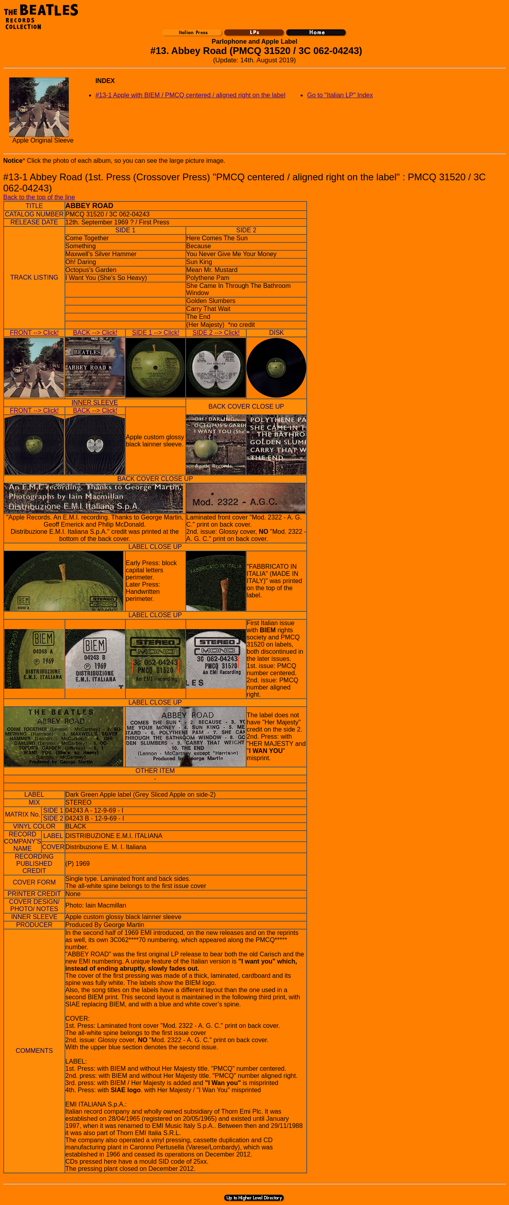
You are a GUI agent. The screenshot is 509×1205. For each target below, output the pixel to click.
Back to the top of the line (39, 197)
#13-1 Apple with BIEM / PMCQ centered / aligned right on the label (190, 95)
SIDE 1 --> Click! (155, 332)
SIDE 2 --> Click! (216, 332)
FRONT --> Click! (34, 332)
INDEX (105, 80)
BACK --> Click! (95, 332)
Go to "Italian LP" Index (340, 95)
